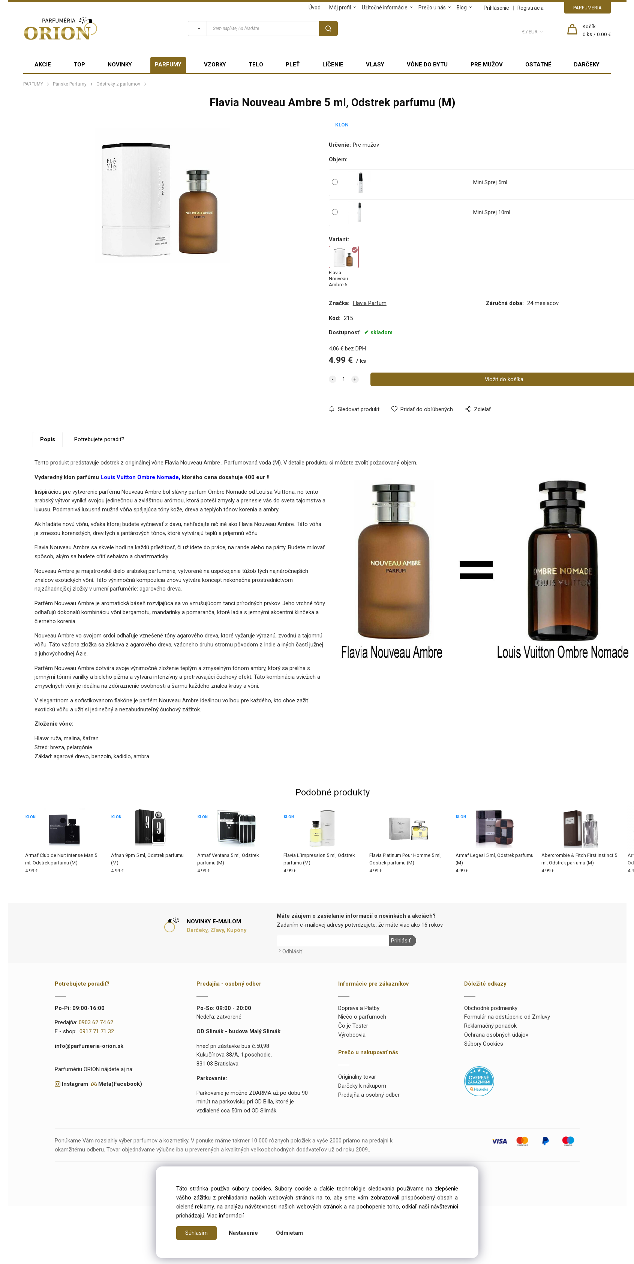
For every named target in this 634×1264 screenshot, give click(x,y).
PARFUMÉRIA (587, 8)
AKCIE (42, 64)
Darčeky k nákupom (362, 1085)
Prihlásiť (401, 940)
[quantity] (343, 379)
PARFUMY (168, 64)
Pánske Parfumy (70, 84)
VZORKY (215, 64)
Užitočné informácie (385, 8)
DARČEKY (587, 64)
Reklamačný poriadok (490, 1025)
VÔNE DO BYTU (427, 64)
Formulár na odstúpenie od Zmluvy (507, 1016)
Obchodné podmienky (490, 1008)
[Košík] (597, 31)
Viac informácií (225, 1215)
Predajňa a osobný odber (369, 1094)
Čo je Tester (353, 1025)
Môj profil (340, 8)
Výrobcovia (352, 1034)
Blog (462, 8)
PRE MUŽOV (487, 64)
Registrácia (530, 8)
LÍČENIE (332, 64)
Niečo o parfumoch (362, 1016)
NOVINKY (120, 64)
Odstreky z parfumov (118, 84)
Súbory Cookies (483, 1043)
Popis (47, 439)
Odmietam (289, 1232)
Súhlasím (196, 1232)
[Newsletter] (333, 940)
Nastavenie (243, 1232)
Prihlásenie (496, 8)
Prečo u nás (432, 8)
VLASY (375, 64)
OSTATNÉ (538, 64)
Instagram (75, 1084)
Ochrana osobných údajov (496, 1034)
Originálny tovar (357, 1076)
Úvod (315, 8)
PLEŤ (293, 64)
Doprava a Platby (358, 1008)
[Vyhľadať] (197, 28)
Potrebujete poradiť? (99, 439)
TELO (256, 64)
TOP (79, 64)
